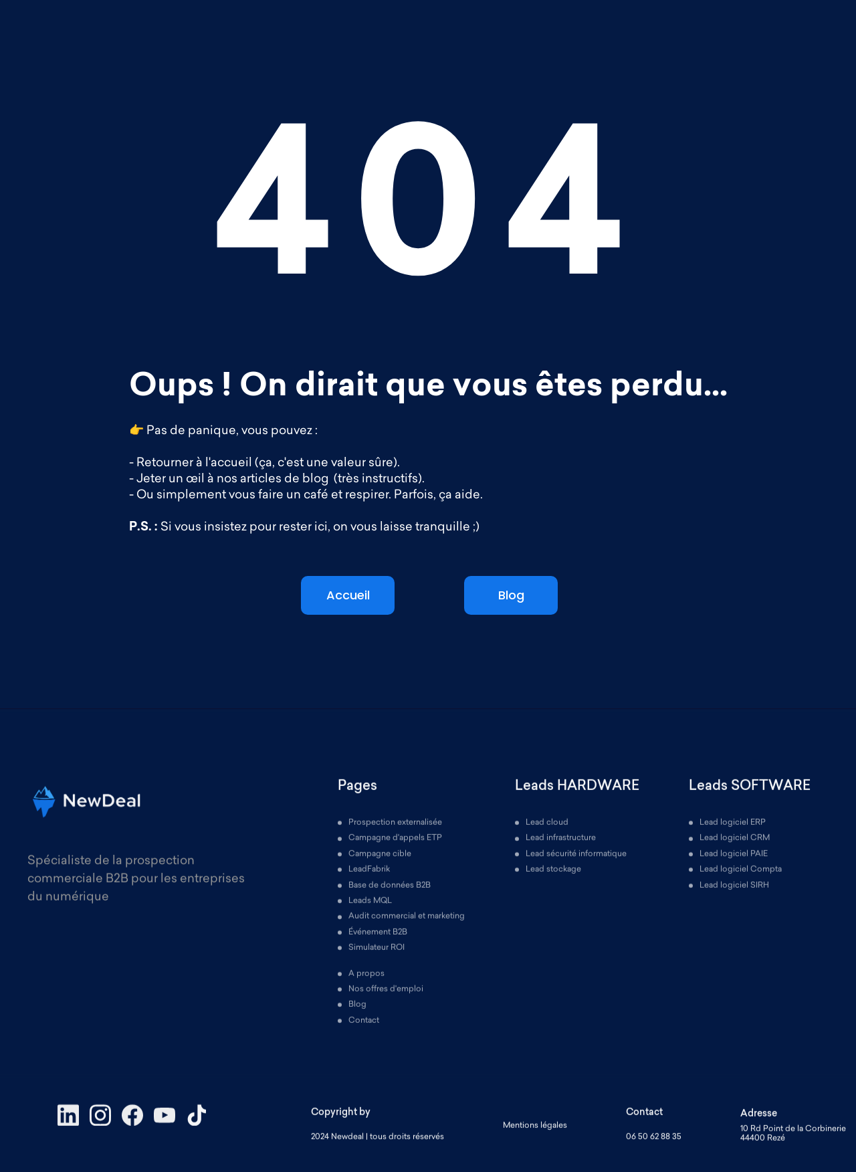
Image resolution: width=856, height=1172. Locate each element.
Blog (511, 595)
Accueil (348, 595)
